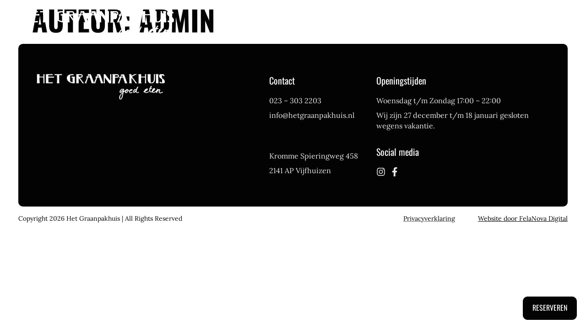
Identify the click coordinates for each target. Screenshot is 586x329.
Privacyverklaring (429, 218)
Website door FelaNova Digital (523, 218)
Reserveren (549, 307)
